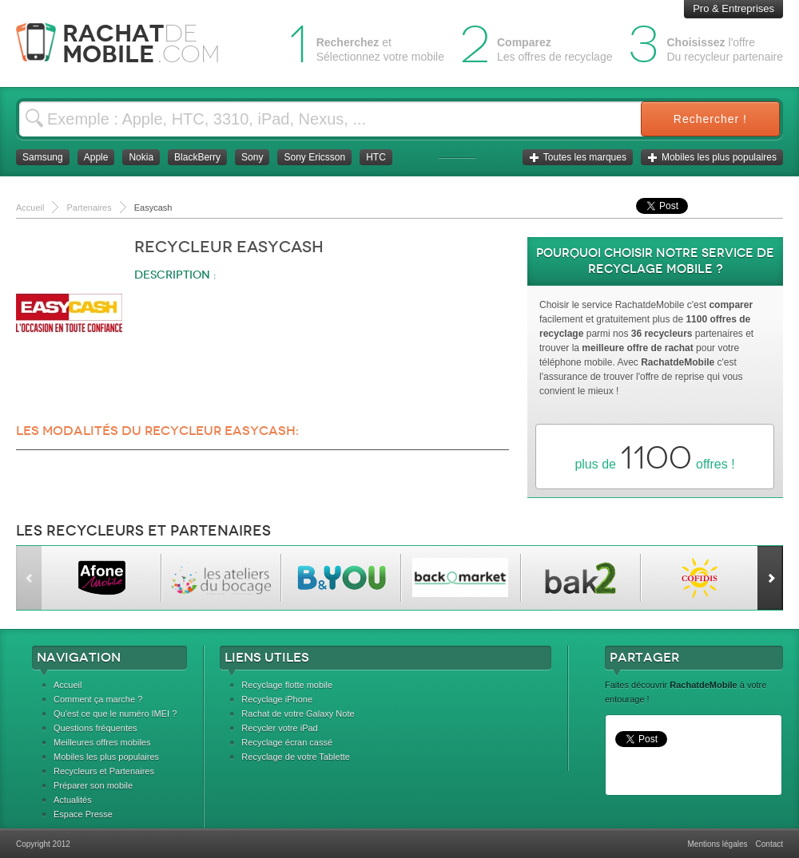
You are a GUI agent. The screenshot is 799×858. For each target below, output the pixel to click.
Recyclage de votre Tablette (295, 756)
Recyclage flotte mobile (286, 685)
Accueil (67, 685)
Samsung (42, 157)
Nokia (141, 157)
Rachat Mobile (129, 43)
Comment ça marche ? (98, 699)
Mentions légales (717, 844)
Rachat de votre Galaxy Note (297, 713)
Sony (252, 157)
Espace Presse (83, 814)
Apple (96, 157)
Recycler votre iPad (279, 728)
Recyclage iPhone (276, 699)
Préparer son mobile (93, 785)
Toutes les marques (577, 157)
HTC (376, 157)
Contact (769, 844)
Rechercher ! (710, 119)
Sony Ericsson (314, 157)
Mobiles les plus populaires (712, 157)
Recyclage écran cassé (286, 742)
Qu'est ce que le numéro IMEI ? (115, 713)
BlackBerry (197, 157)
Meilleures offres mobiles (102, 742)
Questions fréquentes (95, 728)
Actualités (73, 800)
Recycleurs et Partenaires (104, 771)
